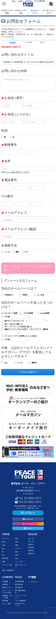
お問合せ (28, 512)
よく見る (41, 295)
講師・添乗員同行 (8, 570)
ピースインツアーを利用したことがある (21, 336)
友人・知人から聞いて (14, 324)
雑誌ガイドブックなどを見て (17, 329)
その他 (8, 316)
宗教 (3, 562)
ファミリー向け (7, 565)
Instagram (28, 524)
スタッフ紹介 (6, 604)
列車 (16, 555)
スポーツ (18, 548)
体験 (16, 545)
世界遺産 (5, 558)
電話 (18, 252)
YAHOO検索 (29, 313)
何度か (26, 295)
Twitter (28, 528)
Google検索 (45, 313)
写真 (16, 542)
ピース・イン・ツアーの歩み (7, 591)
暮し (3, 548)
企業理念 (5, 584)
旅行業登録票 (19, 581)
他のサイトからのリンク (15, 321)
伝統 (3, 545)
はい (7, 362)
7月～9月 (31, 542)
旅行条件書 (19, 584)
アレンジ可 (19, 562)
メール (8, 252)
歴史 (16, 552)
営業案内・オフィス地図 (7, 597)
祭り (3, 555)
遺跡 (16, 539)
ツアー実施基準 (20, 601)
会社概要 (5, 581)
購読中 (35, 362)
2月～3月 (31, 539)
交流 (16, 558)
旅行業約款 (19, 587)
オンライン (6, 539)
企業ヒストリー (7, 587)
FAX (27, 252)
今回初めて (9, 295)
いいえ (20, 362)
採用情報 (5, 601)
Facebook (28, 519)
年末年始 (31, 548)
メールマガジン (33, 582)
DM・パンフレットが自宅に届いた (18, 326)
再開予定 (31, 545)
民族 (3, 542)
